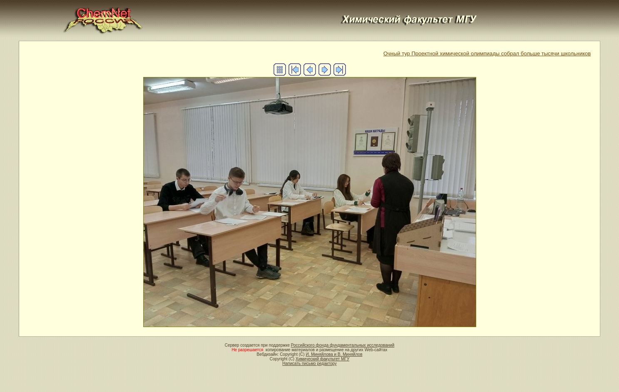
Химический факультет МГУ (322, 359)
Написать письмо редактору (309, 363)
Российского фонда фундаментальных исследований (342, 345)
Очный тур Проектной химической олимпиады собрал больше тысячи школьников (487, 53)
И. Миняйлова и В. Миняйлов (334, 354)
